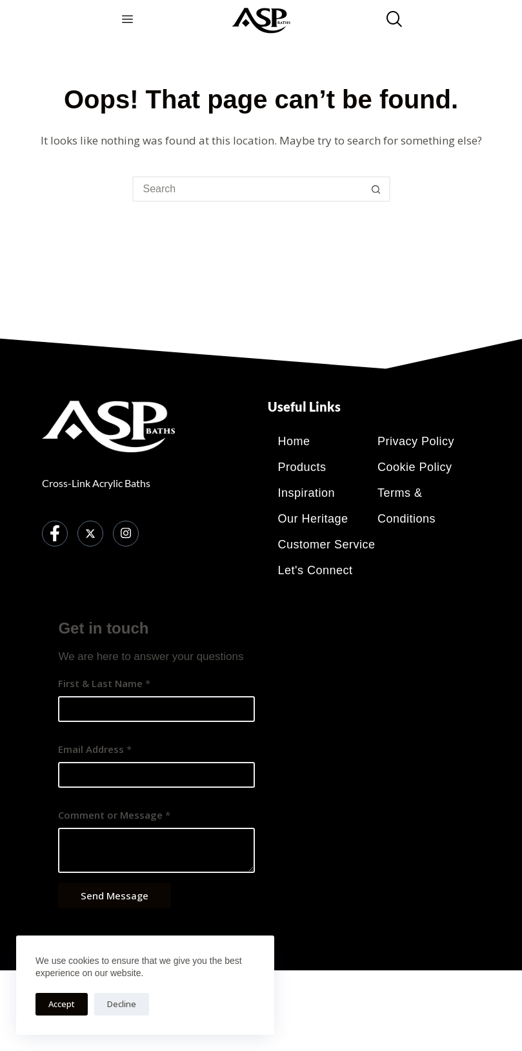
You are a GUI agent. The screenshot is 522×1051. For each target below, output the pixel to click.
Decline (121, 1004)
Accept (61, 1004)
